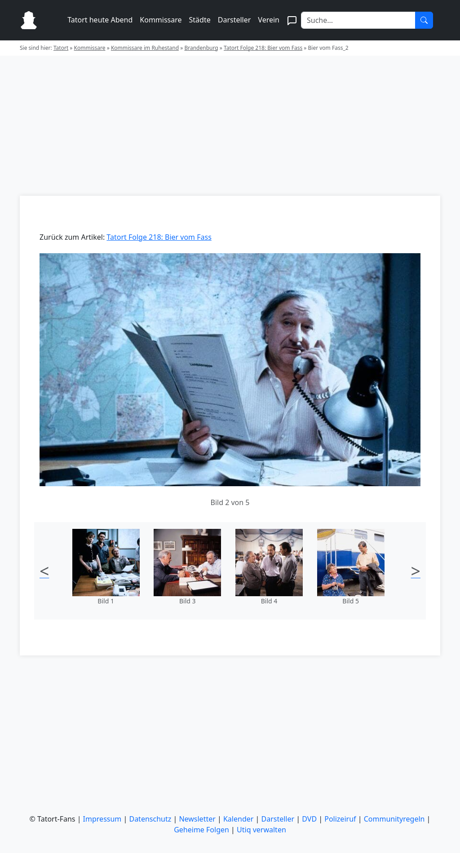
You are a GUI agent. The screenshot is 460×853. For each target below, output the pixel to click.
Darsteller (234, 20)
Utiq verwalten (261, 830)
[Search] (358, 20)
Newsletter (197, 819)
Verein (268, 20)
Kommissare (160, 20)
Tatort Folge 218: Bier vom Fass (263, 48)
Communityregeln (394, 819)
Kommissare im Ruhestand (145, 48)
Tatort (60, 48)
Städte (200, 20)
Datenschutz (150, 819)
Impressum (102, 819)
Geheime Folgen (201, 830)
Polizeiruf (340, 819)
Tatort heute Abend (100, 20)
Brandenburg (201, 48)
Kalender (238, 819)
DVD (309, 819)
